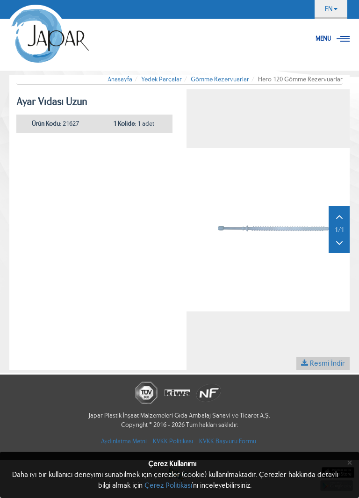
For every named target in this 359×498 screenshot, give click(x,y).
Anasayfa (120, 79)
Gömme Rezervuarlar (220, 79)
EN (331, 9)
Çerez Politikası (168, 485)
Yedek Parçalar (161, 79)
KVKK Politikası (173, 441)
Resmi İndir (323, 363)
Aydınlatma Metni (124, 441)
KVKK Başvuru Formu (227, 441)
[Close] (349, 463)
